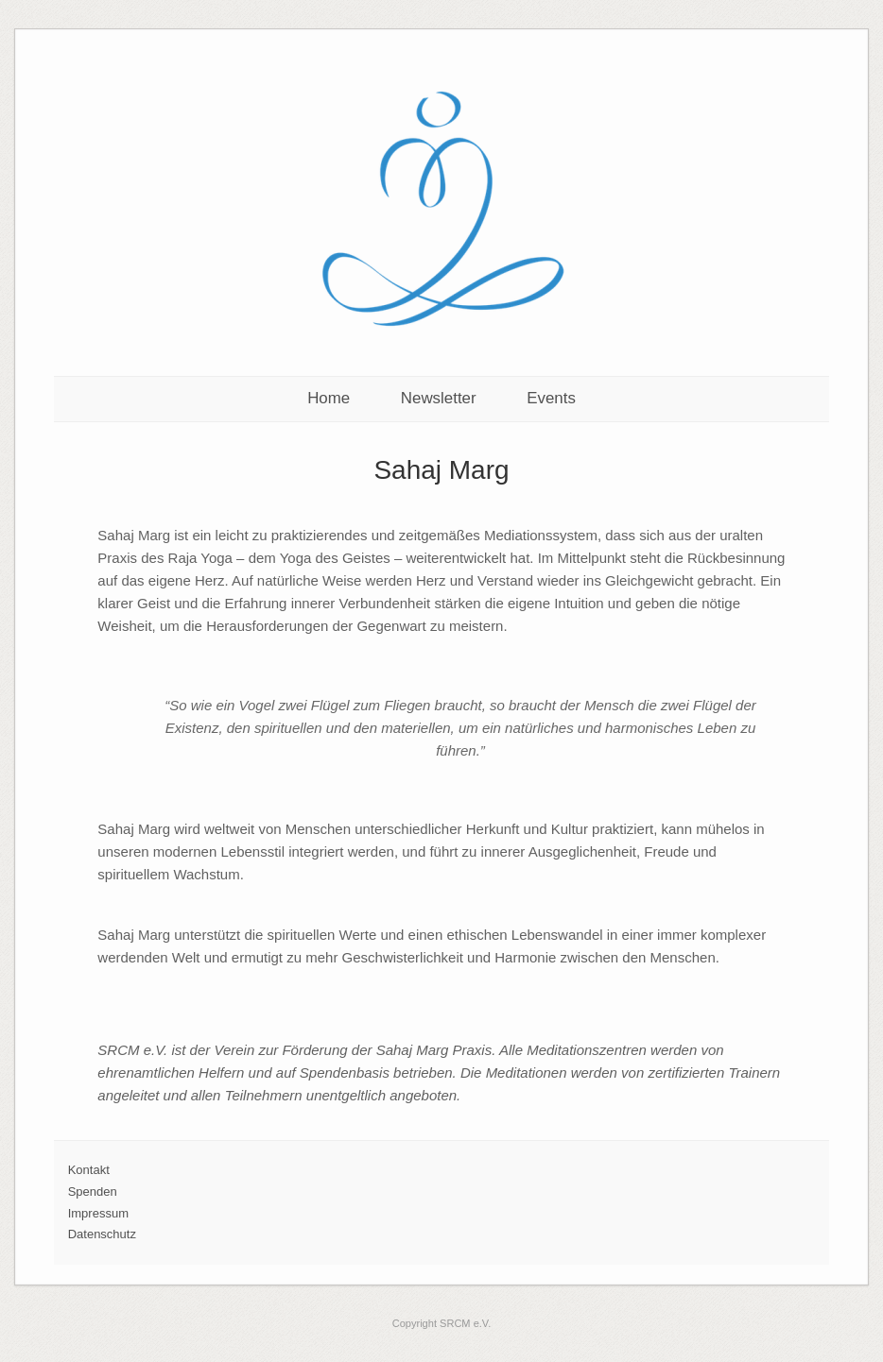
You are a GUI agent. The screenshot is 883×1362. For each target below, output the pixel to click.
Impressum (98, 1213)
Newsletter (438, 398)
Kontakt (89, 1170)
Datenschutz (102, 1234)
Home (328, 398)
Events (551, 398)
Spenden (92, 1191)
